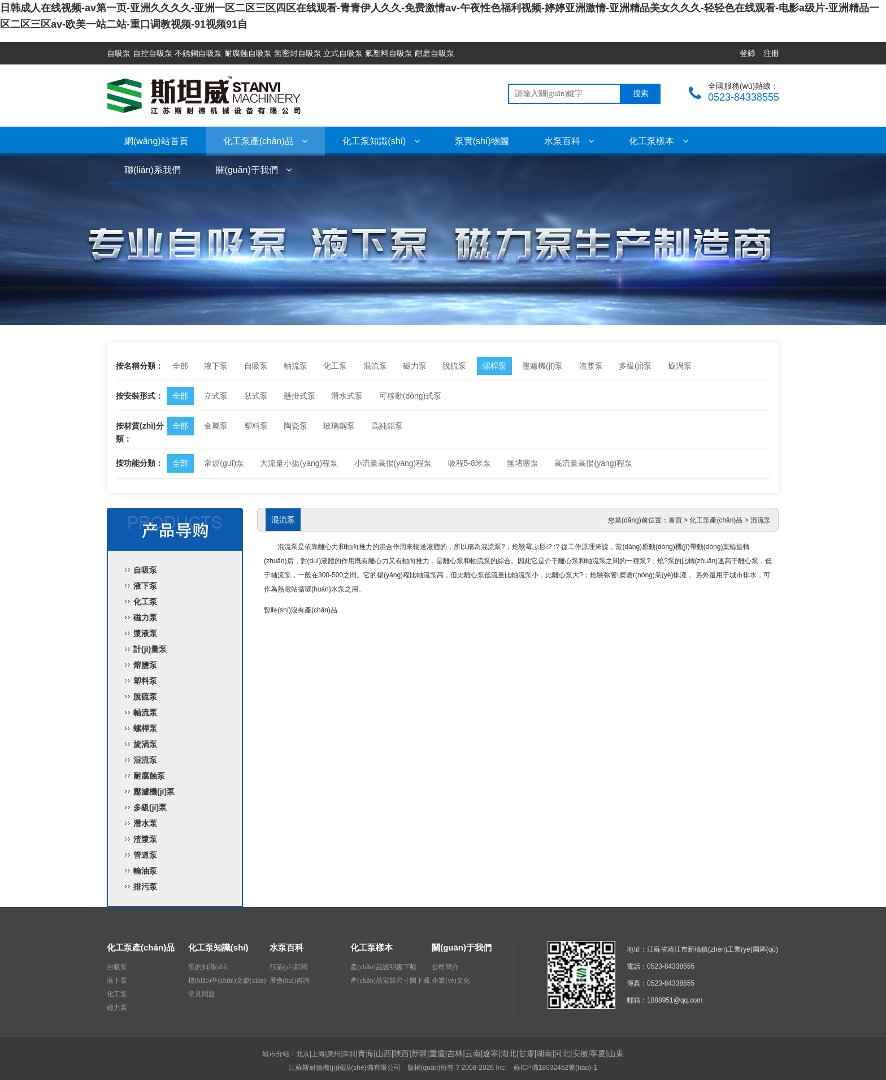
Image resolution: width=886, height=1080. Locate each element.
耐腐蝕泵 (149, 775)
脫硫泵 (454, 365)
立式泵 (216, 395)
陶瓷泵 (295, 425)
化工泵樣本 (658, 141)
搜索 (641, 93)
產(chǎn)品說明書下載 (383, 967)
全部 (180, 365)
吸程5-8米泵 (469, 463)
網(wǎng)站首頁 (156, 141)
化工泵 (335, 365)
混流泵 (375, 365)
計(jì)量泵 (150, 649)
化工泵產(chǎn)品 (265, 141)
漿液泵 (145, 633)
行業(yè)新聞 (288, 967)
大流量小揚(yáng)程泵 (299, 463)
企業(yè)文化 (451, 980)
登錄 (747, 53)
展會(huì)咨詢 (290, 980)
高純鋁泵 (387, 425)
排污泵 (145, 886)
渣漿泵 (591, 365)
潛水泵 (145, 823)
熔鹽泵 (145, 664)
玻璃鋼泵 (339, 425)
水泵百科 (569, 141)
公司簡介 (445, 967)
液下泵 (216, 365)
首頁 (675, 520)
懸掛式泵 (299, 395)
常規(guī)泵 (224, 463)
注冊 (771, 53)
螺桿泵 (494, 365)
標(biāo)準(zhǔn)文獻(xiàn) (227, 980)
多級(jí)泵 (635, 365)
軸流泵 (295, 365)
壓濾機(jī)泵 (542, 365)
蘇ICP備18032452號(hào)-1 (555, 1068)
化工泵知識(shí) (380, 141)
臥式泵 (256, 395)
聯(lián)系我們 (152, 170)
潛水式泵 (347, 395)
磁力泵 (415, 365)
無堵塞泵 (522, 463)
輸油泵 (145, 870)
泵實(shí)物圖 (482, 141)
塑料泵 (256, 425)
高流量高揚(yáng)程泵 (593, 463)
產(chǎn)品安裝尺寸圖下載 (389, 980)
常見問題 (201, 994)
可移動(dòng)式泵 (410, 395)
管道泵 (145, 854)
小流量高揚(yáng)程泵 (393, 463)
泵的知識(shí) (208, 967)
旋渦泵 (680, 365)
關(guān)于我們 (254, 169)
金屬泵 (216, 425)
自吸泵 (256, 365)
